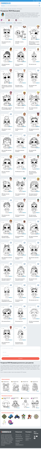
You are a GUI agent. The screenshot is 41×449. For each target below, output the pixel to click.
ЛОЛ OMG (11, 20)
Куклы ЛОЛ (4, 20)
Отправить (20, 359)
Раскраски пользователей (8, 413)
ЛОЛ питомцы (18, 20)
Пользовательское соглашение (18, 442)
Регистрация (38, 0)
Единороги (28, 437)
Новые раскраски (6, 380)
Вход (34, 0)
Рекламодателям (18, 437)
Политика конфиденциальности (19, 445)
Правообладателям (19, 439)
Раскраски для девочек (28, 440)
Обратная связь (18, 435)
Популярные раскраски (7, 396)
